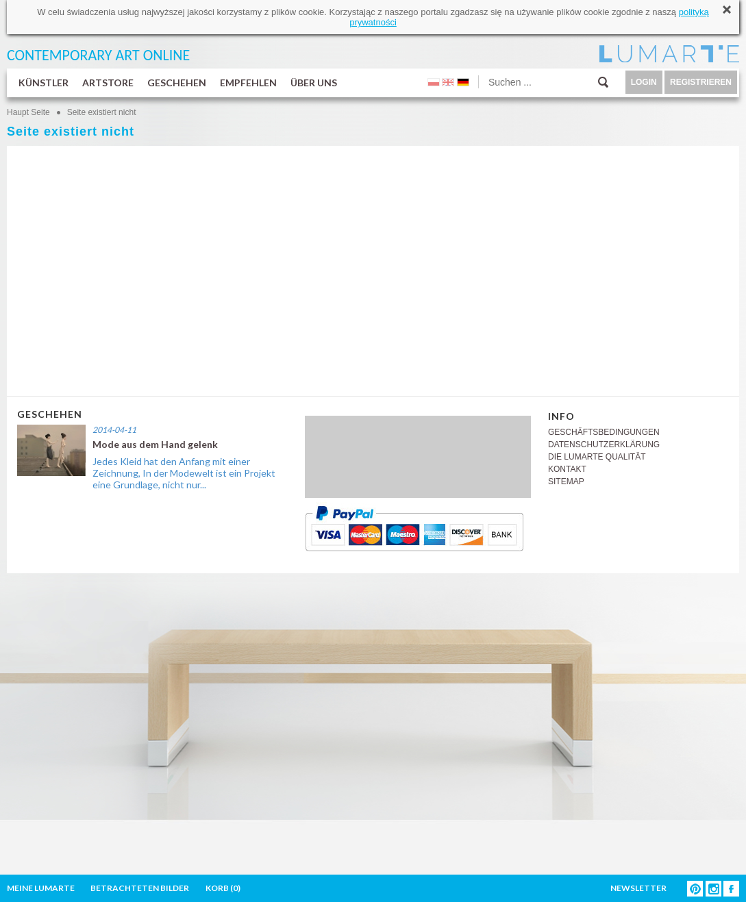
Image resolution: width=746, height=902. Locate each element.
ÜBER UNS (313, 82)
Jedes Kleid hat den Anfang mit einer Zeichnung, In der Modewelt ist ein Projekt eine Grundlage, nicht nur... (183, 472)
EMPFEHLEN (248, 82)
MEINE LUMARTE (41, 888)
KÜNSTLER (43, 82)
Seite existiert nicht (101, 112)
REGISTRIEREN (701, 82)
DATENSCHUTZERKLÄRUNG (604, 444)
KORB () (223, 888)
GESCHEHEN (176, 82)
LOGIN (644, 82)
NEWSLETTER (638, 888)
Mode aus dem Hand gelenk (155, 444)
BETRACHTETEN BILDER (139, 888)
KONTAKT (567, 469)
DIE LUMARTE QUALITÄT (596, 457)
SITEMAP (566, 481)
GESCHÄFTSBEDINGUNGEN (604, 432)
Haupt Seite (28, 112)
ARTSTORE (108, 82)
